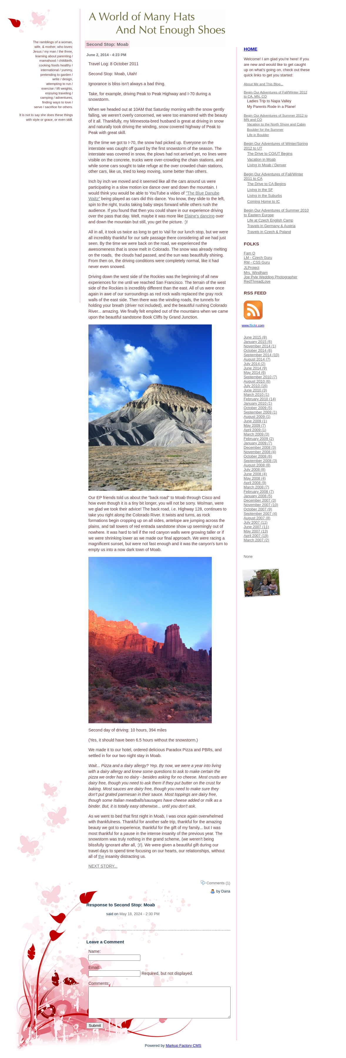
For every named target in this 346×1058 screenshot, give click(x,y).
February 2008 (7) (258, 491)
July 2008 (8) (254, 469)
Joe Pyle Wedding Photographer (270, 277)
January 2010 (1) (257, 403)
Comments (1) (218, 883)
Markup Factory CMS (183, 1045)
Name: (94, 951)
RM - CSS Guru (257, 262)
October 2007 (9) (257, 509)
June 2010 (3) (255, 390)
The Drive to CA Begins (266, 184)
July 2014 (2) (254, 363)
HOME (250, 48)
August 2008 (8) (256, 465)
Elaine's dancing (199, 216)
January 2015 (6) (257, 341)
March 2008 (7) (256, 487)
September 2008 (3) (260, 460)
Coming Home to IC (263, 202)
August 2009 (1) (256, 416)
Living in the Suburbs (264, 196)
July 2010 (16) (255, 386)
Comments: (99, 983)
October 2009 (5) (257, 408)
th (100, 856)
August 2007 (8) (256, 518)
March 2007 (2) (256, 540)
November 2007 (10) (260, 505)
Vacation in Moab (261, 160)
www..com (253, 325)
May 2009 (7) (254, 425)
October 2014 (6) (257, 350)
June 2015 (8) (255, 337)
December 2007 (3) (259, 500)
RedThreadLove (257, 281)
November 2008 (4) (259, 452)
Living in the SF (260, 190)
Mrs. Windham (256, 273)
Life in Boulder (258, 135)
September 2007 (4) (260, 513)
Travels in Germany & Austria (271, 226)
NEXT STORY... (102, 866)
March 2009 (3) (256, 434)
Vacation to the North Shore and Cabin (276, 124)
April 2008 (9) (254, 483)
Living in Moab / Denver (266, 165)
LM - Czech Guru (258, 258)
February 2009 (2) (258, 438)
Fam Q (249, 253)
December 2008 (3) (259, 447)
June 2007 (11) (256, 527)
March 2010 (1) (256, 394)
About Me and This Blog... (263, 84)
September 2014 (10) (261, 355)
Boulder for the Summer (265, 129)
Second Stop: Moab (107, 44)
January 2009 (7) (257, 443)
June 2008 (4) (255, 474)
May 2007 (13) (255, 531)
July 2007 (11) (255, 522)
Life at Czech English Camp (270, 220)
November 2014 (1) (259, 346)
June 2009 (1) (255, 421)
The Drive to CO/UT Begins (270, 154)
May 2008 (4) (254, 478)
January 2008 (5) (257, 496)
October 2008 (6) (257, 456)
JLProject (251, 268)
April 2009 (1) (254, 430)
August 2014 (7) (256, 359)
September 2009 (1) (260, 412)
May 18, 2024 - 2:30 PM (140, 914)
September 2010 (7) (260, 377)
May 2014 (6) (254, 372)
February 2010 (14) (259, 399)
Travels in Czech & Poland (269, 232)
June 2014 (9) (255, 368)
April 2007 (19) (255, 535)
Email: (94, 967)
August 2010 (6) (256, 381)
